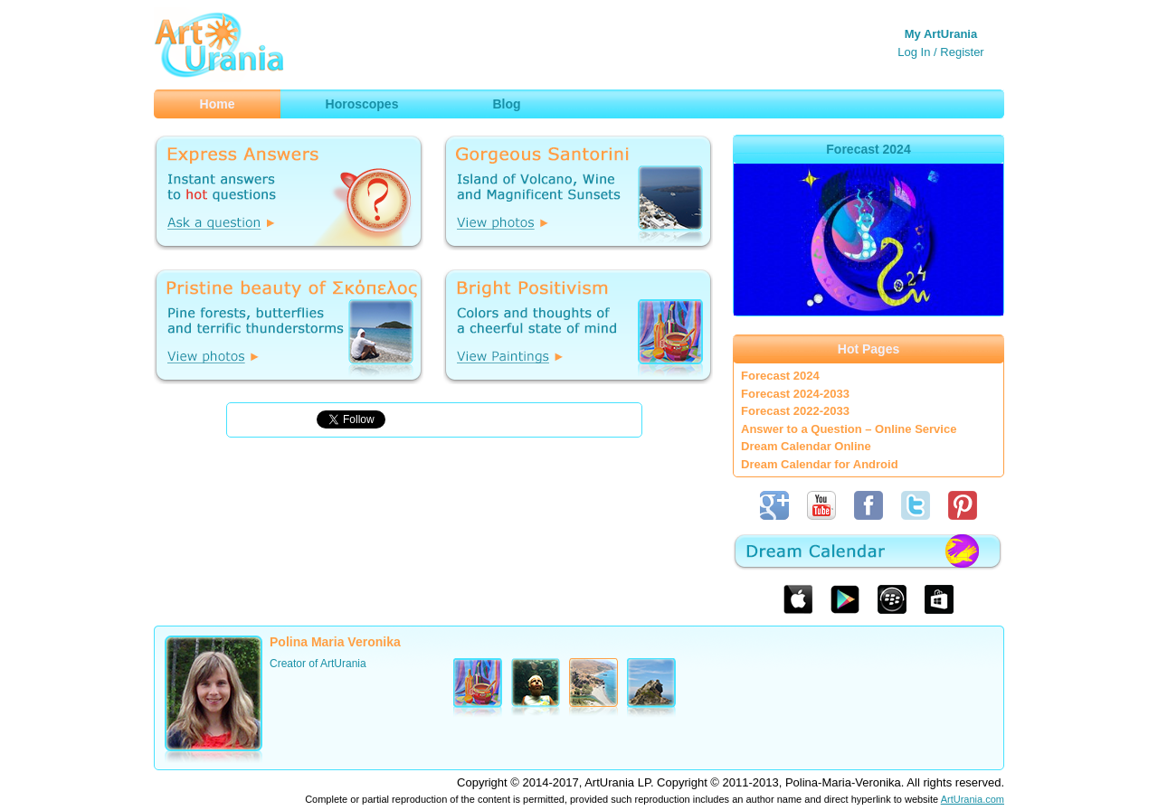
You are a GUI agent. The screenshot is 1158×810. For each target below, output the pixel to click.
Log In (913, 52)
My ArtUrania (941, 34)
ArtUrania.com (972, 799)
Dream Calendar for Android (819, 464)
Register (961, 52)
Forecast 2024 (780, 375)
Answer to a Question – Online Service (848, 429)
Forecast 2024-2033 (795, 393)
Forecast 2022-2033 (795, 411)
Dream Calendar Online (806, 446)
